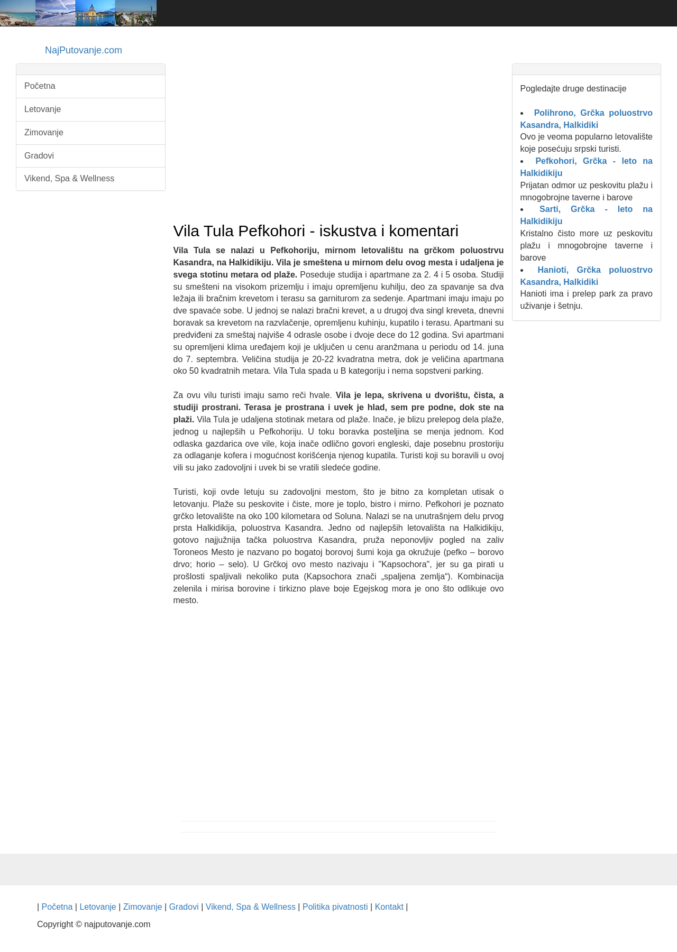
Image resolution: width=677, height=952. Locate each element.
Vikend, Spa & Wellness (69, 178)
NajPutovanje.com (83, 50)
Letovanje (42, 109)
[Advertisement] (338, 138)
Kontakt (389, 906)
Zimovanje (43, 132)
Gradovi (39, 155)
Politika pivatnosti (335, 906)
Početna (40, 85)
